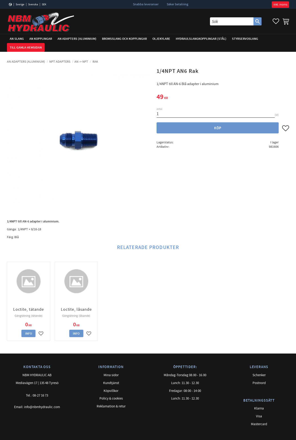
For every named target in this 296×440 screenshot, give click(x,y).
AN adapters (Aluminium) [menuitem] (77, 39)
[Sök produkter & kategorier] (231, 21)
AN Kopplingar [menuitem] (40, 39)
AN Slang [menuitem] (17, 39)
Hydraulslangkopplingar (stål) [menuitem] (201, 39)
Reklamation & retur (111, 406)
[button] (276, 21)
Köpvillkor (111, 391)
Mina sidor (111, 375)
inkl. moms (280, 4)
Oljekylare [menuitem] (161, 39)
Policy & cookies (111, 398)
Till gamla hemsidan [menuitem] (26, 47)
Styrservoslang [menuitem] (245, 39)
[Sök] (257, 21)
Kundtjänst (111, 383)
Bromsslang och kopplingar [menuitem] (124, 39)
